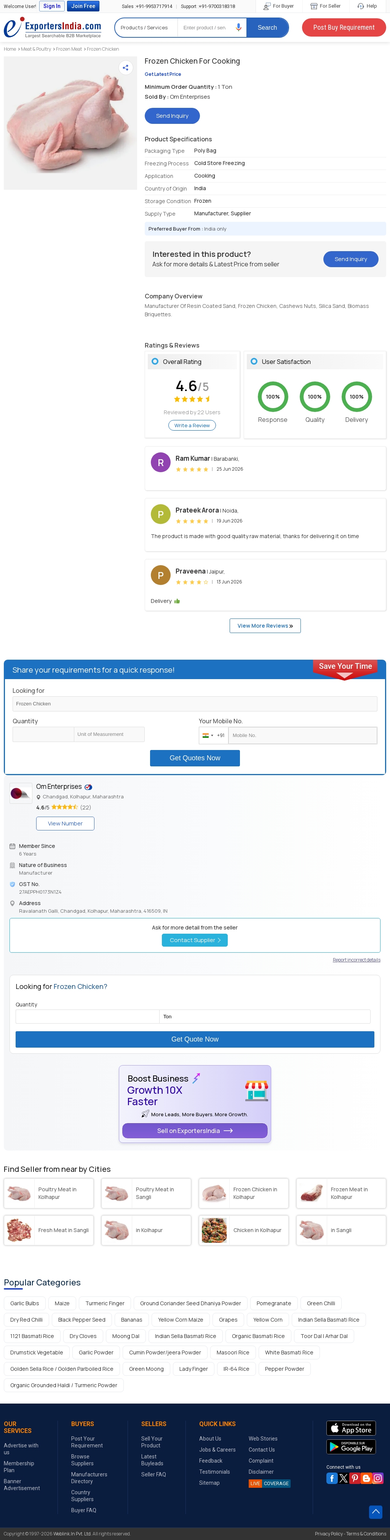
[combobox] (212, 736)
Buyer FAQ (83, 1510)
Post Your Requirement (87, 1442)
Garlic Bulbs (24, 1303)
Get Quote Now (195, 1039)
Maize (62, 1303)
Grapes (228, 1319)
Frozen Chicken (103, 49)
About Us (210, 1439)
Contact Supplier (195, 940)
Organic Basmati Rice (258, 1336)
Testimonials (214, 1472)
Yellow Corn (268, 1319)
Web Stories (263, 1439)
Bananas (131, 1319)
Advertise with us (21, 1448)
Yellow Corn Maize (180, 1319)
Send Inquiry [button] (172, 116)
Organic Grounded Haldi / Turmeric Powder (63, 1385)
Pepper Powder (284, 1368)
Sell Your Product (152, 1442)
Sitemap (209, 1483)
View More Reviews (265, 625)
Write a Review (192, 425)
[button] (238, 27)
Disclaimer (261, 1472)
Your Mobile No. (221, 721)
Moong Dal (125, 1336)
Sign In (52, 6)
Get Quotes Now (194, 758)
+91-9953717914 (147, 6)
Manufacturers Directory (89, 1477)
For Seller (326, 6)
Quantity (25, 721)
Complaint (261, 1461)
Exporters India (52, 27)
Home (10, 49)
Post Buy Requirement (344, 27)
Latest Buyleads (152, 1459)
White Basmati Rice (289, 1352)
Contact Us (262, 1450)
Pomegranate (274, 1303)
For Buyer (279, 6)
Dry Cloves (83, 1336)
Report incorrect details (356, 960)
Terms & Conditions (366, 1533)
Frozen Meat (69, 49)
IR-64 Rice (236, 1368)
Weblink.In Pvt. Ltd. (72, 1533)
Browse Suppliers (82, 1459)
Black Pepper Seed (81, 1319)
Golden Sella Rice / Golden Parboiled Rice (61, 1368)
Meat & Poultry (36, 49)
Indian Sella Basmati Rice (329, 1319)
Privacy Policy (329, 1533)
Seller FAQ (153, 1474)
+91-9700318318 (208, 6)
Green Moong (146, 1368)
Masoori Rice (233, 1352)
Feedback (210, 1461)
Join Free (83, 6)
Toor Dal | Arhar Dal (324, 1336)
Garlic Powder (96, 1352)
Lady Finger (193, 1368)
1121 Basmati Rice (32, 1336)
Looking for (29, 690)
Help (367, 6)
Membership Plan (19, 1466)
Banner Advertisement (22, 1484)
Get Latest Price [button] (163, 74)
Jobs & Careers (217, 1450)
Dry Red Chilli (26, 1319)
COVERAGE (269, 1483)
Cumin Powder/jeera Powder (165, 1352)
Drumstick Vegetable (36, 1352)
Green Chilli (321, 1303)
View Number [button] (65, 823)
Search (267, 27)
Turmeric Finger (105, 1303)
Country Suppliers (82, 1495)
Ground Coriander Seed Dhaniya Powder (190, 1303)
